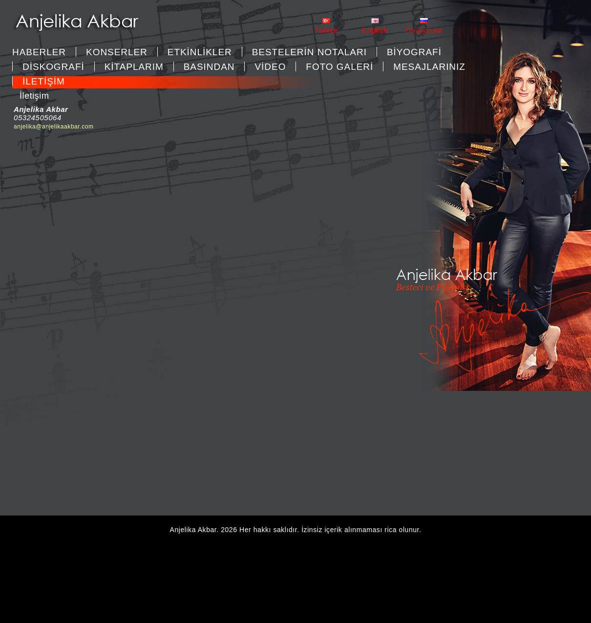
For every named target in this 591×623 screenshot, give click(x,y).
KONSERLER (117, 52)
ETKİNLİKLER (200, 52)
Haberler (39, 52)
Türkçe (326, 30)
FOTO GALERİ (339, 67)
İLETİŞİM (43, 81)
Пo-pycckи (424, 30)
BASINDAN (209, 67)
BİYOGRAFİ (414, 52)
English (375, 30)
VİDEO (270, 67)
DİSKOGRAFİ (53, 67)
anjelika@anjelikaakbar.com (54, 126)
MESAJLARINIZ (429, 67)
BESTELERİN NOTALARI (309, 52)
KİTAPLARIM (134, 67)
